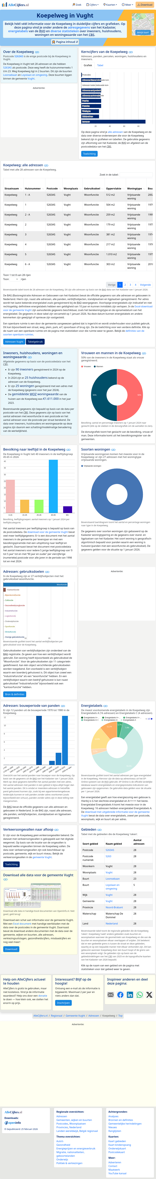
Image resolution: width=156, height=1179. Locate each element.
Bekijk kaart (143, 32)
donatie (42, 995)
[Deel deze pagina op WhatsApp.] (140, 995)
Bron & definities (14, 694)
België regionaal (88, 1131)
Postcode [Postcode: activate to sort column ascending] (52, 188)
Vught (31, 78)
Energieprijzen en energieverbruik (75, 1148)
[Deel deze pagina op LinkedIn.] (130, 995)
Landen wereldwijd (67, 1131)
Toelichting (89, 153)
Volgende (145, 284)
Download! (11, 949)
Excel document (22, 923)
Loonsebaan (10, 75)
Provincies (62, 1127)
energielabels (18, 31)
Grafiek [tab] (88, 65)
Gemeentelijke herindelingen (125, 1123)
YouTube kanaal (117, 1173)
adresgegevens (79, 27)
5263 (108, 856)
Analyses (113, 1116)
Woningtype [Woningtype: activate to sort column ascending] (134, 188)
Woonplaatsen (77, 1123)
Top (120, 1015)
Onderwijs (62, 1159)
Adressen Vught (14, 341)
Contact (112, 1166)
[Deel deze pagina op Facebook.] (120, 995)
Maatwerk (114, 1169)
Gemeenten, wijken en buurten (74, 1120)
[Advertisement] (39, 113)
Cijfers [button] (91, 5)
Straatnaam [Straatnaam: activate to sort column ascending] (12, 188)
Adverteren (114, 1162)
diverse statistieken (65, 31)
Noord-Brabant (114, 907)
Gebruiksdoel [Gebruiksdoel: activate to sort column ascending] (92, 188)
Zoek (76, 5)
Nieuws (112, 1127)
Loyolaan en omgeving (34, 75)
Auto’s (59, 1141)
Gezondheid (63, 1145)
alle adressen (115, 132)
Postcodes (62, 1123)
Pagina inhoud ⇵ (65, 42)
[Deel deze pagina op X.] (149, 995)
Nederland (112, 923)
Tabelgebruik (35, 341)
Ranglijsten (114, 1131)
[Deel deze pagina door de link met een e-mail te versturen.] (111, 995)
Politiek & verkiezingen (69, 1163)
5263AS (18, 56)
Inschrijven (63, 1003)
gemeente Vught (42, 857)
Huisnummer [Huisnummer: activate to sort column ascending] (33, 188)
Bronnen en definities (120, 1120)
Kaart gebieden (117, 1141)
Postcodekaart (116, 1152)
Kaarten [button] (109, 5)
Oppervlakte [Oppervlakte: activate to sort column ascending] (113, 188)
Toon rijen (14, 279)
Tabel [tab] (100, 65)
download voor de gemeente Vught (47, 532)
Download (144, 5)
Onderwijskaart (117, 1148)
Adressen (61, 1116)
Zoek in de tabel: (126, 174)
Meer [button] (126, 5)
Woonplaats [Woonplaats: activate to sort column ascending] (71, 188)
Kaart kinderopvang (119, 1145)
